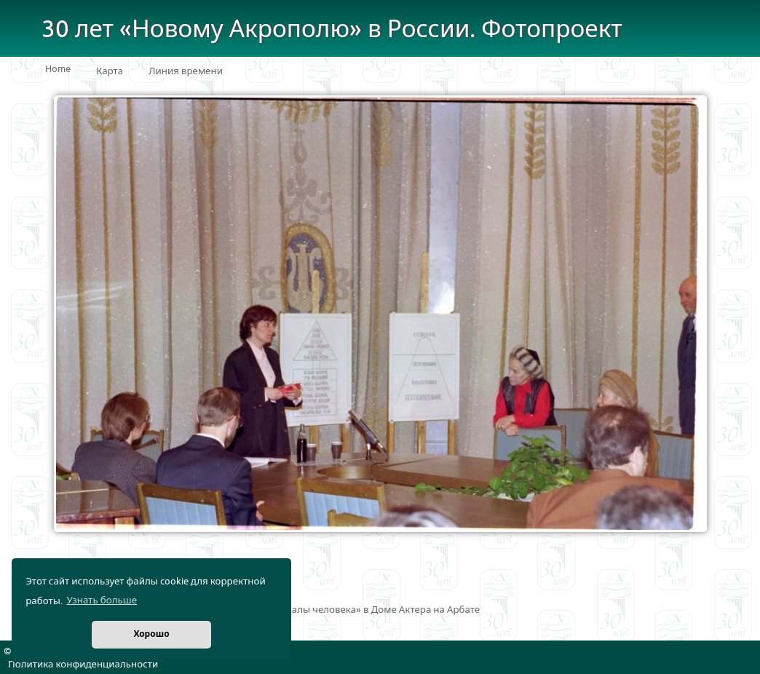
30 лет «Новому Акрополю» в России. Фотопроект (331, 29)
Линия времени (186, 71)
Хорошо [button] (151, 634)
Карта (109, 71)
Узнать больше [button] (101, 600)
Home (58, 69)
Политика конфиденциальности (83, 664)
